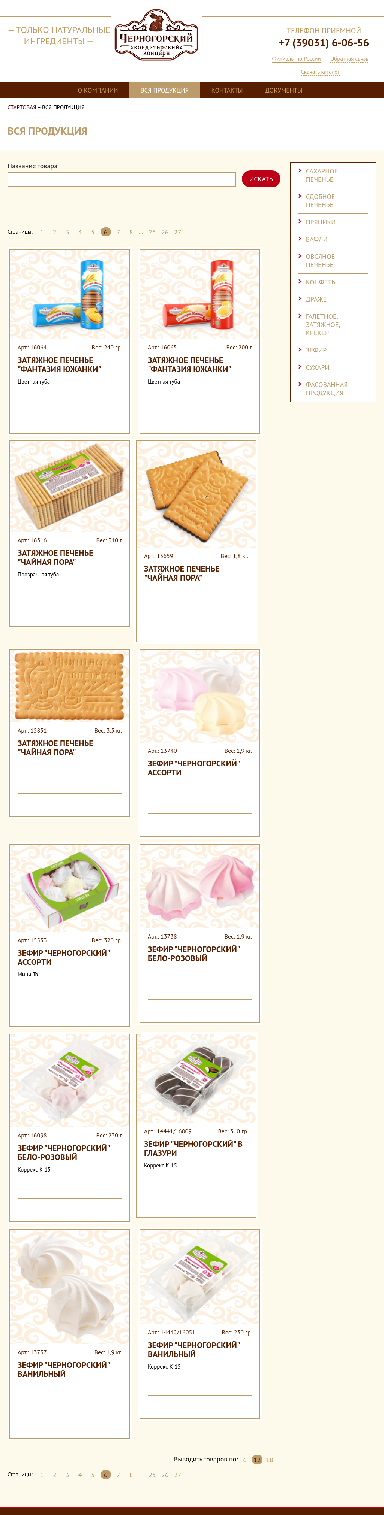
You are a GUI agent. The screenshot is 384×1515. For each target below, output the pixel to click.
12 (257, 1316)
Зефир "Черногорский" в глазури (150, 1042)
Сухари (318, 367)
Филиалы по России (296, 58)
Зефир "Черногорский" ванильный (50, 1230)
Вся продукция (165, 90)
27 (178, 232)
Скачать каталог (320, 71)
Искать (261, 179)
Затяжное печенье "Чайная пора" (52, 517)
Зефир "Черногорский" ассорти (151, 701)
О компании (98, 90)
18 (269, 1316)
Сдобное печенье (320, 200)
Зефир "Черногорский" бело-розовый (151, 866)
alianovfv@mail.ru (214, 1453)
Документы (284, 90)
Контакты (227, 90)
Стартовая (22, 107)
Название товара (32, 166)
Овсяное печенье (320, 260)
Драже (316, 299)
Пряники (321, 222)
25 (152, 232)
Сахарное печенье (322, 175)
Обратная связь (349, 58)
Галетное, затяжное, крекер (323, 324)
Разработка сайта (345, 1487)
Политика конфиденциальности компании (157, 1494)
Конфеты (321, 282)
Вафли (317, 239)
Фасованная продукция (327, 388)
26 (165, 232)
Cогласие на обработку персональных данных (56, 1494)
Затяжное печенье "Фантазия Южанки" (39, 351)
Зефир (316, 350)
